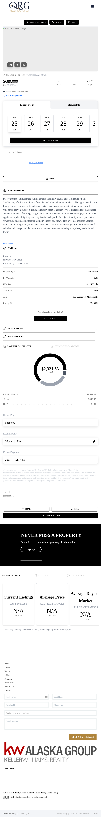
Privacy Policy (62, 814)
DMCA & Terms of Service (80, 814)
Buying (7, 671)
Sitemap (96, 814)
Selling (7, 675)
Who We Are (9, 687)
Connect (7, 690)
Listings (7, 667)
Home (6, 664)
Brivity (13, 814)
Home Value (9, 683)
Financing (8, 679)
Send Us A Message (83, 737)
